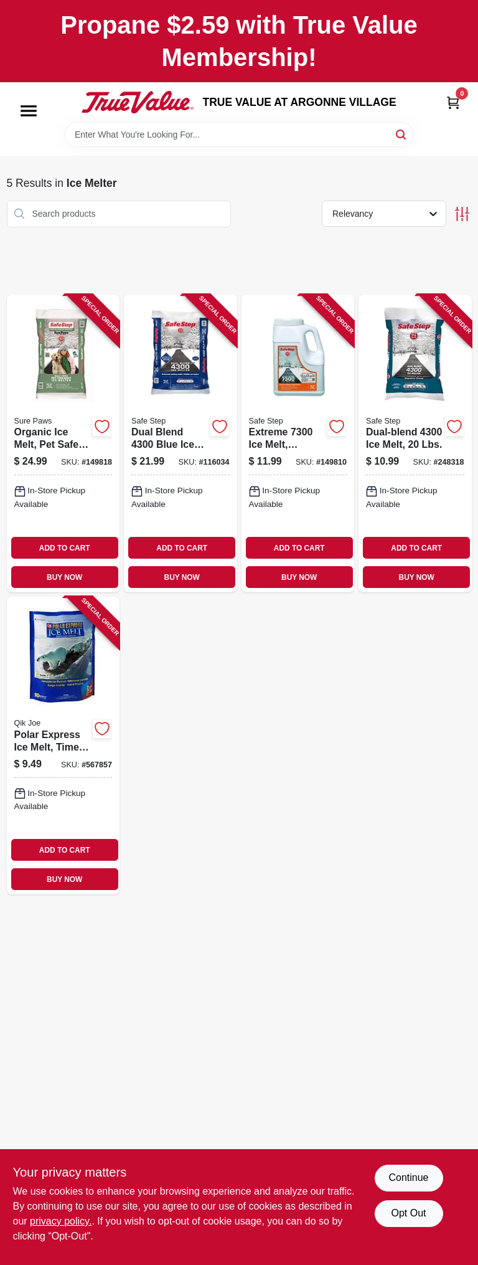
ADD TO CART (64, 548)
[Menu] (29, 111)
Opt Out (408, 1213)
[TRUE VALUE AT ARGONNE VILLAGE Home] (138, 102)
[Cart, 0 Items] (453, 102)
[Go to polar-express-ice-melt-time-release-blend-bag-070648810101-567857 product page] (63, 745)
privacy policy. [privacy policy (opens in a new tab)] (60, 1221)
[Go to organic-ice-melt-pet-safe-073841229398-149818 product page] (63, 443)
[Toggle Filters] (462, 214)
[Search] (402, 133)
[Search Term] (239, 134)
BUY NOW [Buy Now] (64, 577)
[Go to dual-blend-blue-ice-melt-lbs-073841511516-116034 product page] (180, 443)
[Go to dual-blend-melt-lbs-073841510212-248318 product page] (415, 443)
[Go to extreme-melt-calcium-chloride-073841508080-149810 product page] (298, 443)
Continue (408, 1177)
